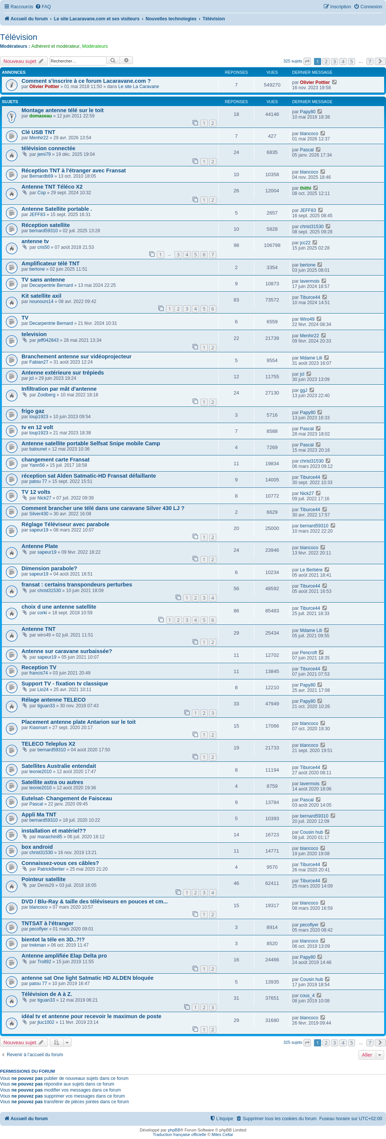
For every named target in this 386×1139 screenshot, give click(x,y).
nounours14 (41, 301)
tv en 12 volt (37, 427)
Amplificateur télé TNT (50, 263)
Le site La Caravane (138, 86)
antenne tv (35, 241)
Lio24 (43, 689)
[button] (307, 61)
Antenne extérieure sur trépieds (62, 373)
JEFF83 (37, 214)
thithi (305, 188)
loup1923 (38, 416)
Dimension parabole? (49, 568)
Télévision (18, 37)
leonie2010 (40, 771)
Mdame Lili (311, 358)
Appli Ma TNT (39, 815)
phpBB (174, 1130)
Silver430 (38, 513)
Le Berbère (311, 570)
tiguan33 (46, 705)
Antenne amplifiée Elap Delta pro (64, 956)
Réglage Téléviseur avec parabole (65, 524)
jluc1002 (45, 1022)
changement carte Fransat (55, 460)
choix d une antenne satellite (58, 607)
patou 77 (38, 481)
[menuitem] (43, 7)
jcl (31, 378)
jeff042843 (47, 340)
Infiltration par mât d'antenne (58, 389)
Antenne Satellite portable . (56, 209)
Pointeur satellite (43, 879)
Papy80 (308, 111)
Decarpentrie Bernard (51, 285)
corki (42, 612)
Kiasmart (38, 727)
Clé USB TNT (38, 132)
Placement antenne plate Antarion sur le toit (78, 722)
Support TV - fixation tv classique (64, 684)
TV (25, 318)
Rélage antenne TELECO (53, 700)
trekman (37, 945)
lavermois (310, 281)
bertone (37, 269)
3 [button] (334, 61)
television (34, 334)
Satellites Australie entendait (58, 766)
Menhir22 (38, 137)
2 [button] (326, 61)
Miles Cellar (222, 1134)
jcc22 (305, 242)
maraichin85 (49, 836)
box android (37, 847)
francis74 (38, 673)
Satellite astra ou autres (52, 782)
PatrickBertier (51, 869)
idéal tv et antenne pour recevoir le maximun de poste (91, 1016)
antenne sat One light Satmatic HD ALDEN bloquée (87, 978)
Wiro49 (307, 319)
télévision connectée (48, 148)
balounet (38, 449)
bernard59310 (43, 230)
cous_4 (307, 995)
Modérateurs (95, 46)
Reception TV (39, 667)
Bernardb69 (41, 176)
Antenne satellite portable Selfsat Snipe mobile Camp (90, 443)
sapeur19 (38, 530)
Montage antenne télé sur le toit (62, 110)
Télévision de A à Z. (46, 994)
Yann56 (37, 465)
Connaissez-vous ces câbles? (60, 863)
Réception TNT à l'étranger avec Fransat (73, 171)
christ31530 (312, 226)
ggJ (304, 390)
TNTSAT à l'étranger (47, 923)
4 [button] (343, 61)
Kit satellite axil (41, 296)
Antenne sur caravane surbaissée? (66, 651)
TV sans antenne (43, 280)
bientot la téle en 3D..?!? (53, 939)
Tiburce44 (310, 297)
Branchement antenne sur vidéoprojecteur (76, 356)
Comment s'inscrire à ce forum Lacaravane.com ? (86, 81)
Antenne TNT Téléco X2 (52, 187)
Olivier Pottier (44, 86)
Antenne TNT (38, 629)
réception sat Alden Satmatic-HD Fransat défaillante (88, 476)
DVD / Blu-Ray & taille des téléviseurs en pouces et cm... (94, 901)
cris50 (43, 247)
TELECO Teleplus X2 (48, 744)
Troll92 (44, 961)
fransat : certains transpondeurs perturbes (76, 585)
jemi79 (44, 154)
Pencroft (308, 652)
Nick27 (44, 498)
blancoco (309, 133)
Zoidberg (46, 394)
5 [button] (351, 61)
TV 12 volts (36, 492)
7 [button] (370, 61)
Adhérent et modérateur (55, 46)
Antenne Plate (39, 546)
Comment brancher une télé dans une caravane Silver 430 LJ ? (102, 508)
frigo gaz (32, 411)
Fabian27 (38, 362)
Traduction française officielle (179, 1134)
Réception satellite (45, 225)
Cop (41, 192)
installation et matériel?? (53, 831)
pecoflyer (38, 929)
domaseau (40, 116)
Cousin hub (311, 832)
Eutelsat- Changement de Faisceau (66, 798)
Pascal (307, 149)
